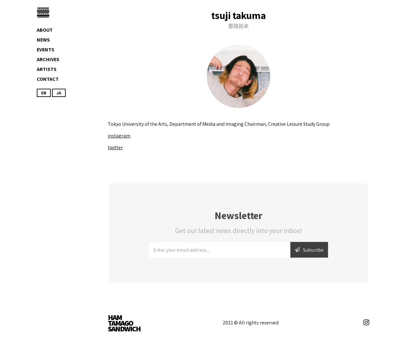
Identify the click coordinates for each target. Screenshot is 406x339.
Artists (46, 69)
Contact (48, 79)
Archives (48, 59)
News (43, 39)
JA (58, 93)
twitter (115, 147)
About (45, 30)
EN (43, 93)
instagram (119, 135)
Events (45, 49)
